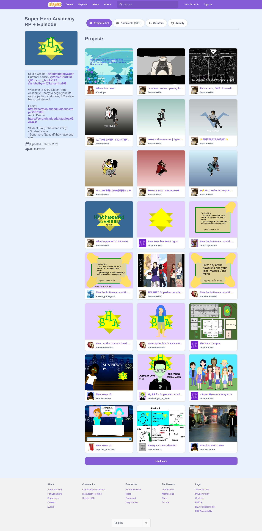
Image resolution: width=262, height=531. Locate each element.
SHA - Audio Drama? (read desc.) (113, 343)
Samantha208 (154, 92)
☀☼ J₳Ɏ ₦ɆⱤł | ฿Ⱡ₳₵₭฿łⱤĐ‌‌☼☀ (113, 190)
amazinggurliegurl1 (105, 296)
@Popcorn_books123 (42, 80)
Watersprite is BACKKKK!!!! (164, 343)
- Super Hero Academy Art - (216, 394)
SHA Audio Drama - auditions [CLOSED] (217, 292)
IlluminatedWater (208, 296)
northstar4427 (155, 449)
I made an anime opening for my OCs (165, 88)
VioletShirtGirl (155, 245)
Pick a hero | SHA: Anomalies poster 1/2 (217, 88)
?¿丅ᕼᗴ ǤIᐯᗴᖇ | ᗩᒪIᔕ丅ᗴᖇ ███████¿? (113, 139)
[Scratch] (55, 4)
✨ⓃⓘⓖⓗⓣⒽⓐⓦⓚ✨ (214, 139)
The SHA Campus (210, 343)
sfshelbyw (101, 92)
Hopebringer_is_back (158, 398)
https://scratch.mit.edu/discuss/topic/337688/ (50, 109)
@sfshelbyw (36, 83)
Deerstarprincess (208, 245)
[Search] (120, 4)
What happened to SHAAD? (112, 241)
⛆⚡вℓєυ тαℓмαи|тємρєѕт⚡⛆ (217, 190)
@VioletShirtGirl (61, 77)
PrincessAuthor (104, 398)
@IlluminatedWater (61, 73)
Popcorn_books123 (105, 449)
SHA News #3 (104, 445)
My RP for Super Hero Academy (165, 394)
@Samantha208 (56, 83)
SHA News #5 (104, 394)
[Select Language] (131, 523)
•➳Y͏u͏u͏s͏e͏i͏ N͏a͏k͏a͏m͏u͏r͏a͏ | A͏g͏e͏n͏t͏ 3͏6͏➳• (165, 139)
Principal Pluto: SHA (212, 445)
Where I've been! (105, 88)
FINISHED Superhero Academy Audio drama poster (165, 292)
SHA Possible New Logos (163, 241)
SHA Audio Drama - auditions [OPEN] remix (217, 241)
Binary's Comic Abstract (162, 445)
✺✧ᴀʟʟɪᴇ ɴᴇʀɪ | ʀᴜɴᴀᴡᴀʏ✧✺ (163, 190)
